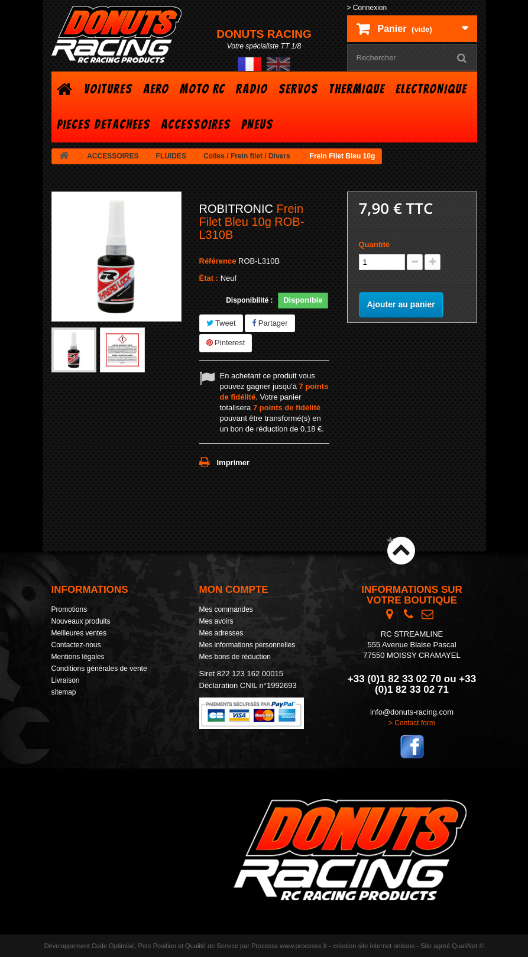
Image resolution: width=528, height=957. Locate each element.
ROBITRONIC (236, 208)
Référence (218, 261)
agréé (441, 945)
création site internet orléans (373, 945)
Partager (269, 323)
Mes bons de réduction (235, 657)
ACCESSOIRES (196, 124)
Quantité (374, 244)
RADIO (252, 89)
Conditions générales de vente (99, 668)
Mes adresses (221, 633)
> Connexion (367, 8)
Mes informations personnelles (247, 645)
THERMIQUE (357, 89)
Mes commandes (226, 609)
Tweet (221, 323)
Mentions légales (78, 657)
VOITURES (108, 89)
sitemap (63, 692)
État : (209, 278)
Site (426, 945)
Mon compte (233, 589)
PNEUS (257, 124)
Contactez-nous (76, 645)
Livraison (65, 680)
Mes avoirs (216, 621)
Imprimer (233, 462)
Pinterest (225, 342)
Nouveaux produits (81, 621)
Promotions (69, 609)
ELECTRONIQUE (431, 89)
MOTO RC (202, 89)
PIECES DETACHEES (103, 124)
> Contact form (411, 723)
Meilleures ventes (78, 633)
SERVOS (298, 89)
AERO (156, 89)
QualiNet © (468, 945)
